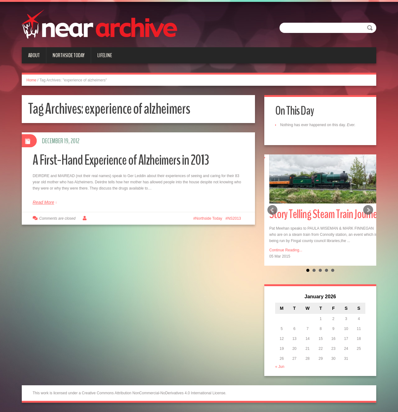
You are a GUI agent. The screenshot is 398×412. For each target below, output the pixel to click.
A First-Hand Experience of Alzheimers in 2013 (121, 160)
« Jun (279, 366)
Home (31, 80)
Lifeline (104, 55)
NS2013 (234, 218)
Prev (272, 210)
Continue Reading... (285, 250)
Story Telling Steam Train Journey (324, 214)
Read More (43, 202)
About (34, 55)
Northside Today (69, 55)
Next (368, 210)
